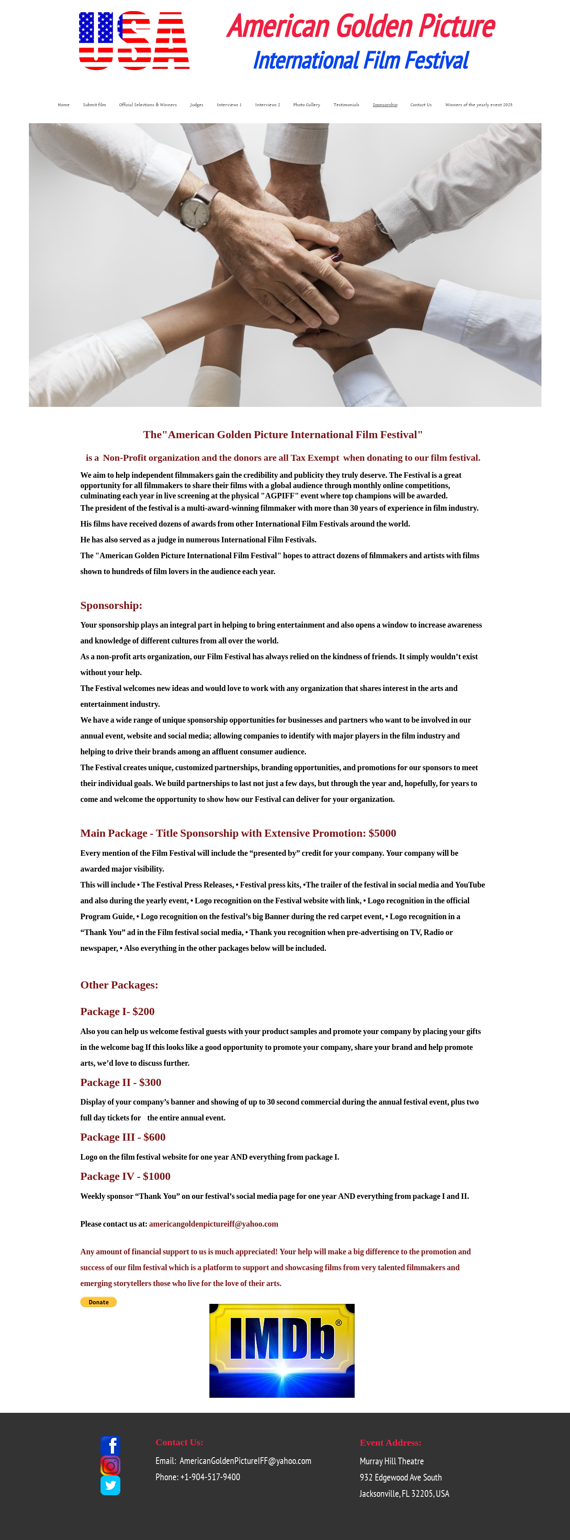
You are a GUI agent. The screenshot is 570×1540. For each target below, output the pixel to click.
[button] (98, 1302)
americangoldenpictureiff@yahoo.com (214, 1224)
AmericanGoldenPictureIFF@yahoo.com (246, 1460)
